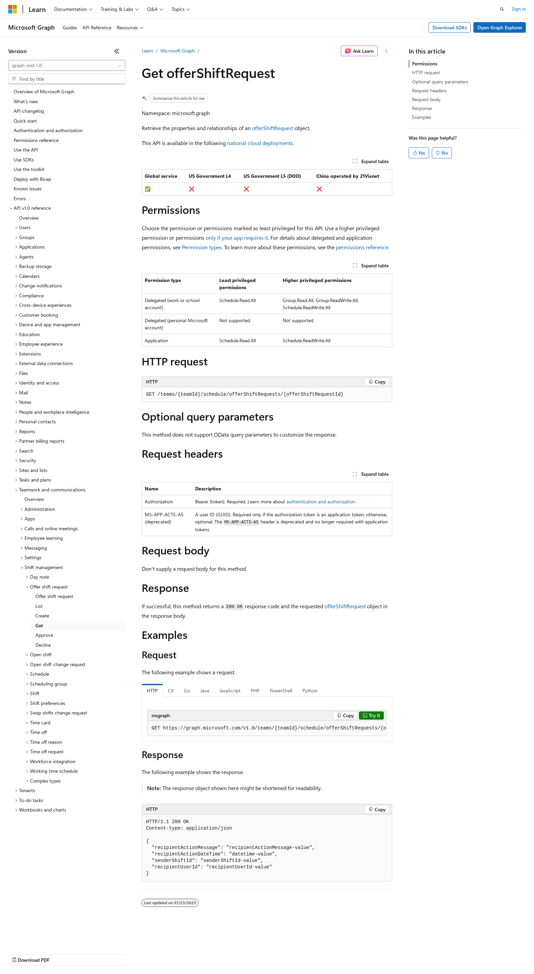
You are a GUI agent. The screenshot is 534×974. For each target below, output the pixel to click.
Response (422, 108)
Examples (421, 117)
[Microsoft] (12, 9)
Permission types (202, 247)
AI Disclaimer (21, 953)
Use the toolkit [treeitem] (29, 169)
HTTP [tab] (152, 690)
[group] (267, 728)
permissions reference (362, 247)
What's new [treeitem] (26, 101)
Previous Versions (62, 953)
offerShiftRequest (272, 127)
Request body (426, 99)
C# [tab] (171, 690)
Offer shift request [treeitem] (54, 596)
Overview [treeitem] (28, 218)
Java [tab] (204, 690)
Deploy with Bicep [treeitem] (32, 179)
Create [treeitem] (42, 615)
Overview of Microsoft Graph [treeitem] (44, 91)
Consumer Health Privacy (195, 953)
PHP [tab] (255, 690)
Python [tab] (309, 690)
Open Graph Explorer (499, 27)
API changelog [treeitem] (29, 111)
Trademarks (282, 953)
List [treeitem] (39, 606)
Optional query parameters (440, 81)
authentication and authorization (320, 501)
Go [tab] (187, 690)
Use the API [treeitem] (26, 149)
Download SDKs (450, 27)
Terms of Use (248, 953)
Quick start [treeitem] (25, 120)
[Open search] (502, 9)
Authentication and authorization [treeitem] (48, 130)
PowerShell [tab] (281, 690)
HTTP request (426, 72)
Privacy (148, 953)
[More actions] (386, 51)
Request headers (429, 90)
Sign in (519, 8)
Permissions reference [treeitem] (36, 140)
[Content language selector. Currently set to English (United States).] (39, 937)
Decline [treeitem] (43, 645)
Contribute (122, 953)
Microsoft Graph (177, 50)
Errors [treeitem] (20, 198)
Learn (147, 50)
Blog (92, 953)
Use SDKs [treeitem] (24, 159)
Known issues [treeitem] (28, 188)
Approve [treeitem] (44, 635)
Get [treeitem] (39, 625)
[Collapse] (116, 51)
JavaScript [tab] (229, 690)
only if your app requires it (237, 237)
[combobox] (66, 65)
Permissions (424, 63)
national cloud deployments (260, 142)
